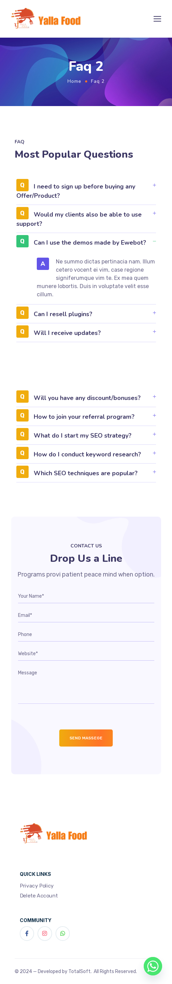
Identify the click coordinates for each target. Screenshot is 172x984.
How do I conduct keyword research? (87, 454)
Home (74, 81)
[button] (86, 193)
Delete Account (39, 896)
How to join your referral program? (84, 417)
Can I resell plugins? (63, 314)
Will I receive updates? (67, 333)
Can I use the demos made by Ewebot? (90, 242)
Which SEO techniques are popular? (86, 473)
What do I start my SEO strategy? (82, 435)
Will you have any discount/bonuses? (87, 398)
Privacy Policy (37, 885)
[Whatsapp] (153, 966)
